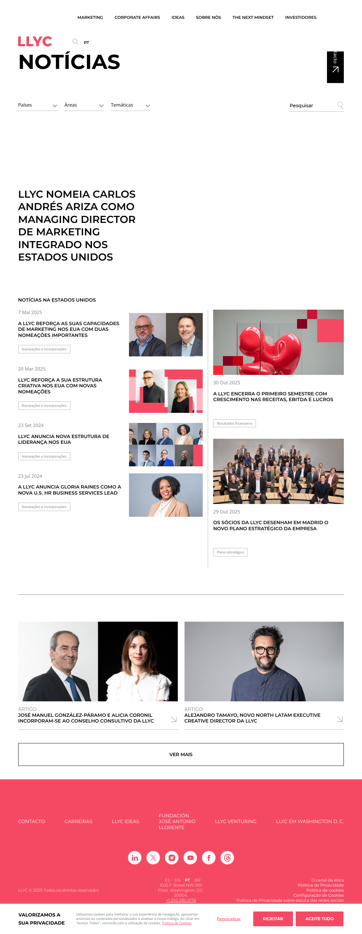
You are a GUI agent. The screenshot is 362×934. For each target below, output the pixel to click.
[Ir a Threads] (227, 861)
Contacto (335, 53)
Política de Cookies (177, 923)
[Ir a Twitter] (153, 861)
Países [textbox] (25, 105)
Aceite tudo (319, 918)
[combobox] (38, 104)
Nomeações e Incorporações (44, 349)
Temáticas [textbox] (122, 105)
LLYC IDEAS (125, 825)
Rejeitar (273, 918)
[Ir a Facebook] (209, 861)
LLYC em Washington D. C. (310, 825)
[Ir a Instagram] (171, 861)
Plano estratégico (230, 552)
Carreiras (78, 825)
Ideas (178, 17)
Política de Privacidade (321, 889)
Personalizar (229, 919)
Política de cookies (325, 894)
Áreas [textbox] (70, 105)
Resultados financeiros (234, 423)
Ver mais (181, 756)
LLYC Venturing (235, 825)
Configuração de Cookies (318, 899)
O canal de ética (327, 884)
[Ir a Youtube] (190, 861)
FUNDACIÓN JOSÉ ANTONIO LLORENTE (177, 825)
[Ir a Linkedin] (134, 861)
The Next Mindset (252, 17)
